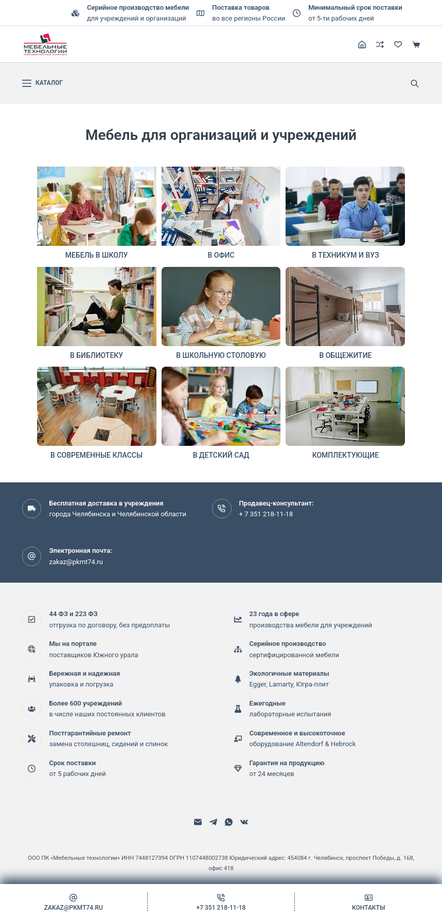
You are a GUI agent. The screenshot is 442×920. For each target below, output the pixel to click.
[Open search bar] (415, 83)
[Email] (198, 822)
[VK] (244, 822)
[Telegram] (213, 822)
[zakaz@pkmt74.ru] (74, 902)
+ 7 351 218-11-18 (266, 514)
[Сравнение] (380, 44)
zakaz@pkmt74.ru (75, 562)
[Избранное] (398, 44)
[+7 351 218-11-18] (221, 902)
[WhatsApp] (229, 822)
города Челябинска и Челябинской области (117, 514)
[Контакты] (368, 902)
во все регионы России (248, 18)
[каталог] (42, 83)
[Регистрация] (362, 44)
